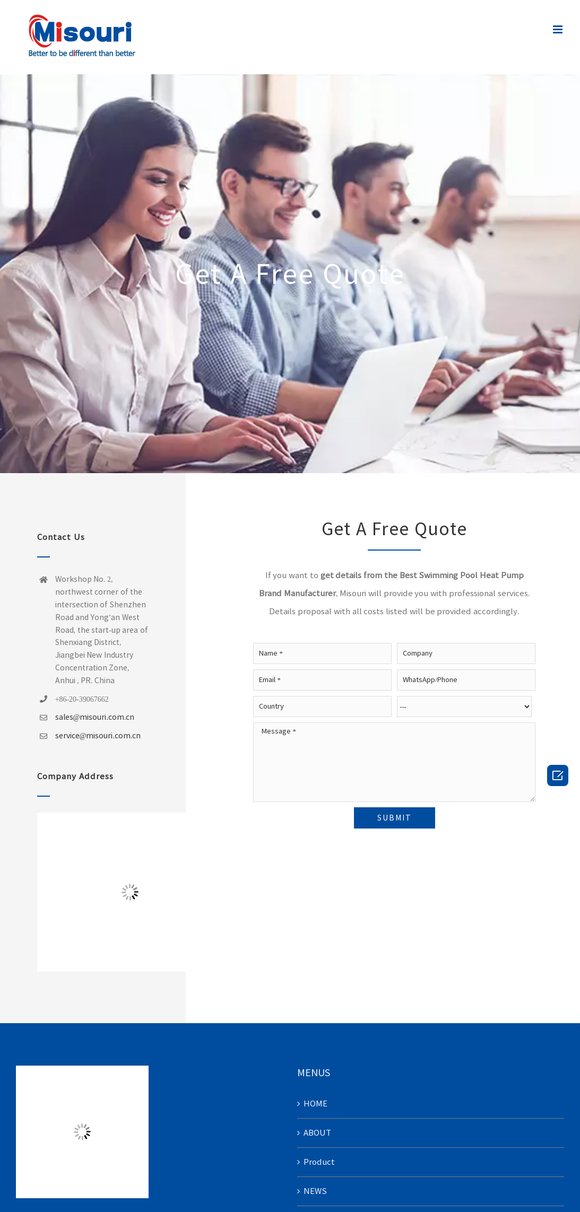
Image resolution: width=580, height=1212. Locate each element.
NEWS (315, 1191)
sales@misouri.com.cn (95, 717)
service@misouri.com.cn (98, 735)
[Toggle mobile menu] (558, 29)
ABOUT (317, 1133)
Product (319, 1162)
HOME (315, 1104)
